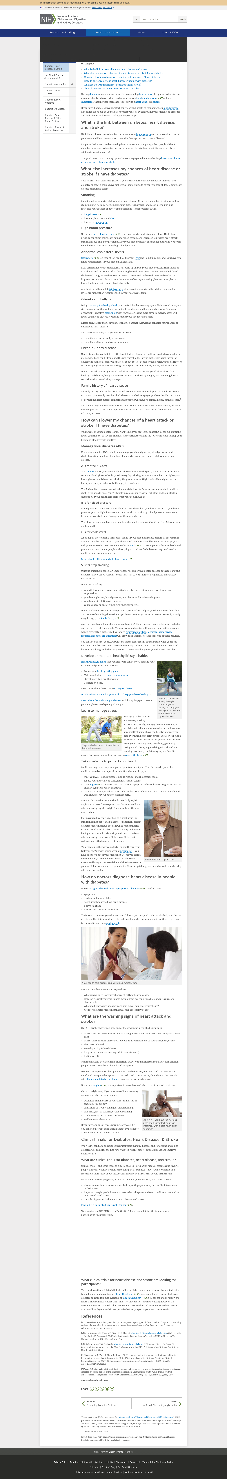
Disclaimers (121, 1462)
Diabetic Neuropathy (55, 84)
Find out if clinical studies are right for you (104, 1205)
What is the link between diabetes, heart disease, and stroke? (116, 69)
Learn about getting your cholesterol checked (105, 559)
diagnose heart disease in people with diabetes (115, 888)
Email (107, 1389)
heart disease (146, 94)
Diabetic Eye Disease (54, 108)
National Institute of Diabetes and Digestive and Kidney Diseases (145, 1417)
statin (133, 545)
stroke (156, 101)
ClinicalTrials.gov (124, 1294)
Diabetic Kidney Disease (52, 92)
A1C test (90, 471)
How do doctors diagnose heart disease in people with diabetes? (118, 81)
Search (183, 19)
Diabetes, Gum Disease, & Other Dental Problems (53, 118)
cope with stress (133, 755)
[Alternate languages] (176, 44)
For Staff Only (108, 1467)
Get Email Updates (127, 1467)
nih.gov (126, 2)
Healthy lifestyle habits (93, 661)
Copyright (135, 1462)
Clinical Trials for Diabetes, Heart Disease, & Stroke (111, 88)
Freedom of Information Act (84, 1462)
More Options (112, 1389)
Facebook (97, 1389)
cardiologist (112, 923)
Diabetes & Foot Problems (52, 101)
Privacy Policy (61, 1462)
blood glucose (170, 108)
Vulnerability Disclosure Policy (157, 1462)
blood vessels (143, 134)
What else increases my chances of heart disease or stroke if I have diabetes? (124, 73)
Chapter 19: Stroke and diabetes (128, 1344)
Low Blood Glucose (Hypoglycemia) (54, 77)
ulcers (113, 218)
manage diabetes (123, 688)
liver (137, 258)
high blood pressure (146, 98)
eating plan (111, 313)
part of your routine (118, 675)
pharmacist (126, 851)
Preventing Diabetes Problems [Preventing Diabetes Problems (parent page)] (58, 57)
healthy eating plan (107, 671)
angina (93, 784)
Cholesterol (87, 258)
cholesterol (87, 101)
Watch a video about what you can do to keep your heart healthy (115, 694)
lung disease (90, 214)
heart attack (141, 101)
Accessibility (107, 1462)
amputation (102, 222)
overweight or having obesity (103, 305)
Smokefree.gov (108, 618)
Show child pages (72, 84)
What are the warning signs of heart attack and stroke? (112, 84)
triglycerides (116, 289)
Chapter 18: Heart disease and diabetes (149, 1333)
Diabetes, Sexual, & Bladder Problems (54, 129)
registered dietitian (136, 632)
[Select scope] (136, 19)
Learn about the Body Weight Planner (101, 700)
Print (92, 1389)
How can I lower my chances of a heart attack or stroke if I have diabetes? (122, 77)
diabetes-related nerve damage (103, 1079)
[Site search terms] (159, 19)
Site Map (94, 1467)
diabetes (94, 94)
